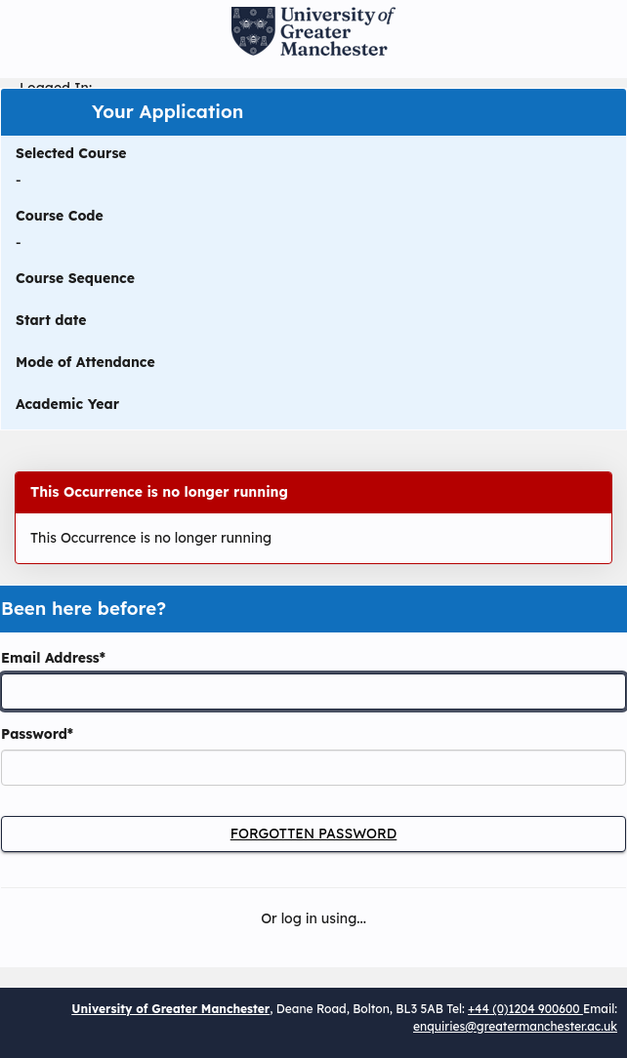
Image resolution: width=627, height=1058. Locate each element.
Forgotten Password (313, 833)
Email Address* (53, 658)
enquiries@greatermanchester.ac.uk (515, 1026)
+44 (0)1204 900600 (525, 1008)
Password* (37, 734)
